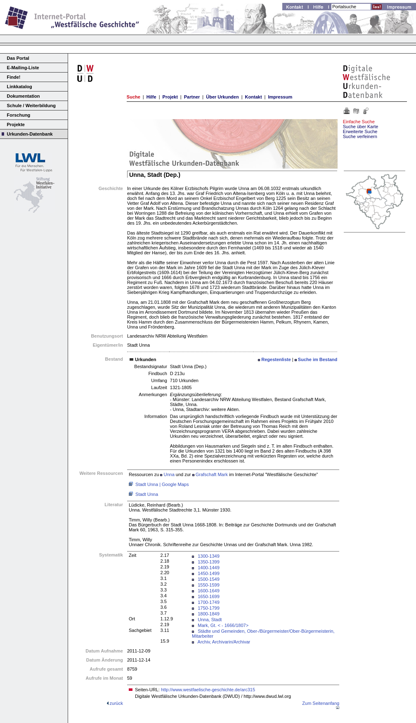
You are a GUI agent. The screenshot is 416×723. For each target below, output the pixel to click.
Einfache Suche (359, 121)
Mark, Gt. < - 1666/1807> (223, 625)
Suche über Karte (360, 126)
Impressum (280, 96)
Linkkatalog (19, 86)
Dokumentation (23, 96)
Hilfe (151, 96)
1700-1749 (209, 602)
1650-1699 (209, 596)
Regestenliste (276, 359)
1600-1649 (209, 590)
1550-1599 (209, 584)
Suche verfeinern (360, 136)
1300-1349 (209, 556)
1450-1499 (209, 573)
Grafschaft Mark (212, 474)
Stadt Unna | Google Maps (162, 484)
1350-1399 (209, 561)
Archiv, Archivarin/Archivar (224, 641)
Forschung (19, 115)
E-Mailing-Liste (23, 67)
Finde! (14, 77)
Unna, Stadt (210, 619)
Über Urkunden (222, 96)
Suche (133, 96)
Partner (192, 96)
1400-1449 (209, 567)
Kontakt (253, 96)
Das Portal (18, 58)
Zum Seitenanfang (320, 703)
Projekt (170, 96)
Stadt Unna (146, 494)
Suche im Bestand (317, 359)
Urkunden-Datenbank (30, 133)
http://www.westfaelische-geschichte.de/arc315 (208, 689)
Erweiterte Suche (360, 131)
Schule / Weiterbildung (31, 105)
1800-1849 (209, 613)
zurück (116, 703)
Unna (168, 474)
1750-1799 (209, 608)
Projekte (16, 124)
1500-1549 (209, 579)
